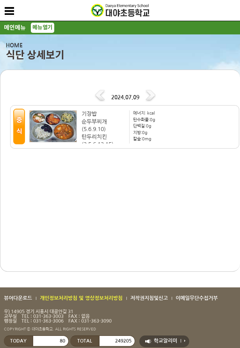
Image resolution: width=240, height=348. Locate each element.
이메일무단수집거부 (197, 298)
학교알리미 (165, 340)
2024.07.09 (125, 97)
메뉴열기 (42, 27)
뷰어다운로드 (18, 298)
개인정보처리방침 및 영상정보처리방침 (81, 298)
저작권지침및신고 (149, 298)
